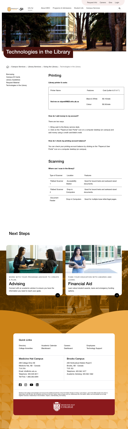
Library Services (34, 67)
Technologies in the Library (70, 67)
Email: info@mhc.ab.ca (28, 371)
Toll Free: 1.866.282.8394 (28, 377)
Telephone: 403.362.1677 (76, 371)
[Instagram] (25, 385)
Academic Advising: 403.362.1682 (80, 374)
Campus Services (18, 67)
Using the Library (51, 67)
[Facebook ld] (20, 385)
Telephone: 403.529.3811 (28, 374)
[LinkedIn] (37, 385)
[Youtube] (31, 385)
